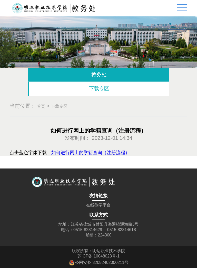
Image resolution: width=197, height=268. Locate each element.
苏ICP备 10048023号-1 (98, 256)
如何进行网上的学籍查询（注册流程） (90, 152)
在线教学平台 (98, 205)
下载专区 (99, 88)
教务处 (99, 74)
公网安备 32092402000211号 (98, 262)
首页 (41, 106)
